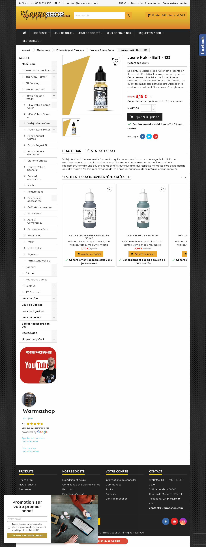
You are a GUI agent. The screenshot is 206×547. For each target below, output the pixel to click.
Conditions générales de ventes (81, 484)
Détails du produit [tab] (100, 151)
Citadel (30, 273)
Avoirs (109, 489)
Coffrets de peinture (39, 207)
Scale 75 (31, 285)
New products (27, 484)
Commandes (113, 484)
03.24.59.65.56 (43, 3)
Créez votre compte (174, 3)
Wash (30, 241)
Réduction (68, 489)
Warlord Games (35, 89)
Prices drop (26, 479)
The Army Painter (36, 76)
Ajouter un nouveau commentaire (33, 439)
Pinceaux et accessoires (34, 199)
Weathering (34, 235)
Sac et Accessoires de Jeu (36, 325)
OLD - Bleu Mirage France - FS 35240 (89, 237)
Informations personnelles (121, 479)
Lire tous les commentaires (30, 449)
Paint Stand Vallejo (38, 260)
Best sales (25, 489)
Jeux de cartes (31, 317)
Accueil (24, 58)
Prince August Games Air (35, 153)
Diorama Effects (37, 160)
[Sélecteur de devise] (124, 3)
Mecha (31, 185)
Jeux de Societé (89, 33)
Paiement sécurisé (73, 494)
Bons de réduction (117, 498)
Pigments (33, 254)
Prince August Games (35, 137)
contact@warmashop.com (82, 3)
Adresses (111, 494)
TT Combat (33, 292)
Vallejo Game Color (39, 123)
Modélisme (40, 33)
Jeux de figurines (119, 33)
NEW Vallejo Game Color (38, 106)
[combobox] (103, 15)
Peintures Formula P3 (38, 70)
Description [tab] (71, 151)
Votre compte (117, 471)
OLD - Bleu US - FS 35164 (142, 235)
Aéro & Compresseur (35, 221)
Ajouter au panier (144, 117)
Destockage (30, 41)
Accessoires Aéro (37, 229)
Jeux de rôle (63, 33)
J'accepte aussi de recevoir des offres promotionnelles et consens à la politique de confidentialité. (27, 527)
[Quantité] (146, 108)
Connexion (151, 3)
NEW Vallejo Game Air (38, 115)
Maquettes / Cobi (150, 33)
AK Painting (32, 83)
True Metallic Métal (38, 129)
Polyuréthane (35, 191)
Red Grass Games (36, 279)
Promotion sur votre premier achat (27, 506)
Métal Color (34, 248)
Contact (155, 471)
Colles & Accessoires (34, 178)
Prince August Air (37, 145)
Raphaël (31, 267)
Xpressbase (34, 213)
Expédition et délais (74, 479)
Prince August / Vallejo (34, 97)
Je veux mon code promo (27, 535)
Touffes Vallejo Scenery (36, 168)
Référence (134, 63)
